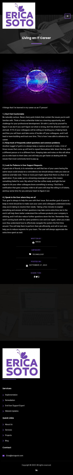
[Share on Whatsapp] (39, 277)
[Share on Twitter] (36, 277)
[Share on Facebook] (34, 277)
